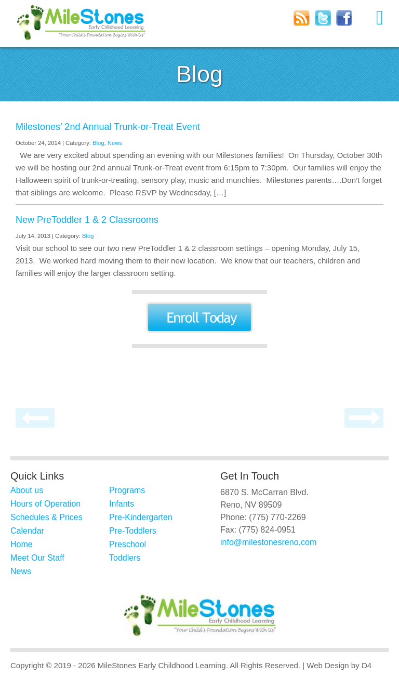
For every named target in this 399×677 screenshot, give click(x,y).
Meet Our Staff (37, 557)
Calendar (27, 530)
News (115, 143)
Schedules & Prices (46, 517)
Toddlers (124, 557)
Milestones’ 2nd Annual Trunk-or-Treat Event (108, 127)
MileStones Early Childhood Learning (162, 665)
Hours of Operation (45, 503)
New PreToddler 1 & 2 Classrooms (87, 220)
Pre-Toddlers (132, 530)
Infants (121, 503)
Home (21, 544)
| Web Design (325, 665)
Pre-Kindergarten (140, 517)
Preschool (127, 544)
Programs (127, 490)
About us (26, 490)
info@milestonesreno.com (268, 542)
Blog (98, 143)
